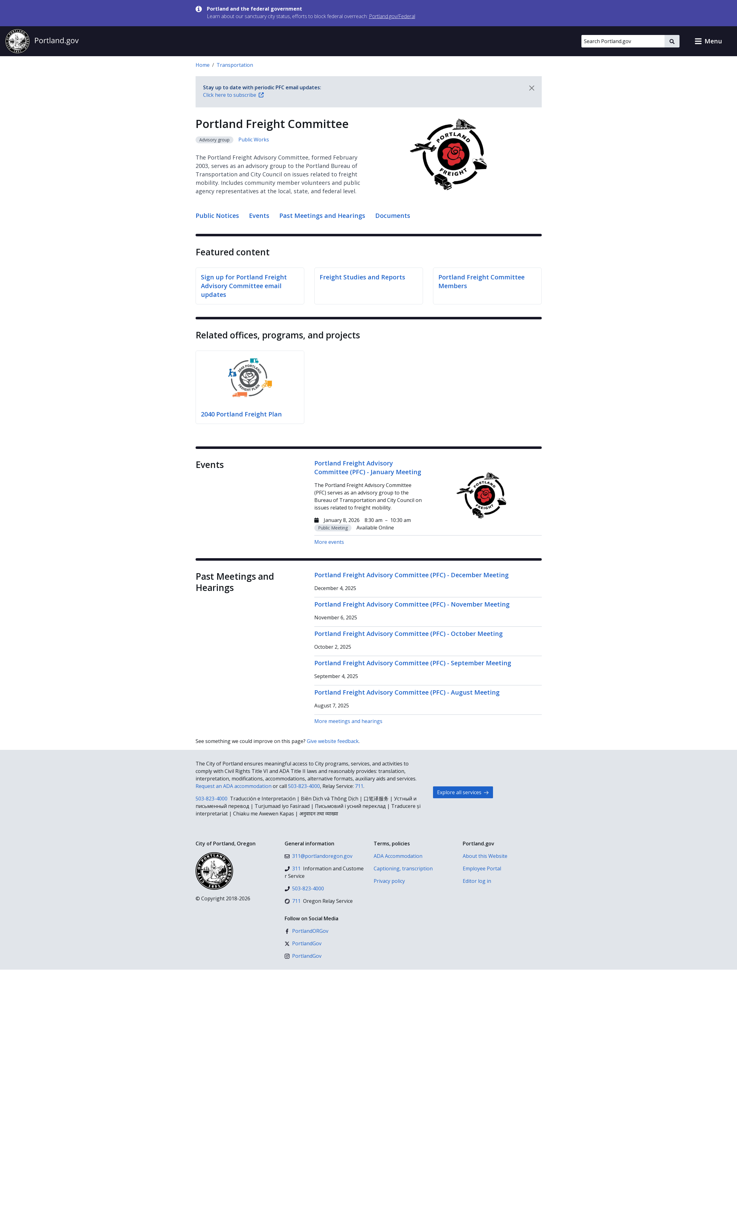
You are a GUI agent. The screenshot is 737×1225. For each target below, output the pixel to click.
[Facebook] (306, 931)
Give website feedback (333, 741)
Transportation (235, 64)
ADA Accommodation (398, 856)
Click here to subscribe (233, 94)
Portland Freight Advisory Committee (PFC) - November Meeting (412, 604)
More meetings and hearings (348, 721)
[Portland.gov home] (42, 41)
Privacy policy (389, 881)
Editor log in (477, 881)
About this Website (485, 856)
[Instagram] (303, 956)
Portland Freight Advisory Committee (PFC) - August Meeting (407, 692)
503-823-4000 (304, 786)
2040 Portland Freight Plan (241, 414)
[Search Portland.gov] (623, 41)
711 (359, 786)
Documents (392, 215)
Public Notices (217, 215)
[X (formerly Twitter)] (303, 943)
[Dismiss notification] (532, 88)
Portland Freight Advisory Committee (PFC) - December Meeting (411, 575)
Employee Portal (482, 868)
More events (329, 542)
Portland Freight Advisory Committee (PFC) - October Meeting (408, 633)
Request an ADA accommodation (233, 786)
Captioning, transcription (403, 868)
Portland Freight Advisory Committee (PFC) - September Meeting (412, 663)
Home (203, 64)
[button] (708, 41)
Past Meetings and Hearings (322, 215)
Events (259, 215)
